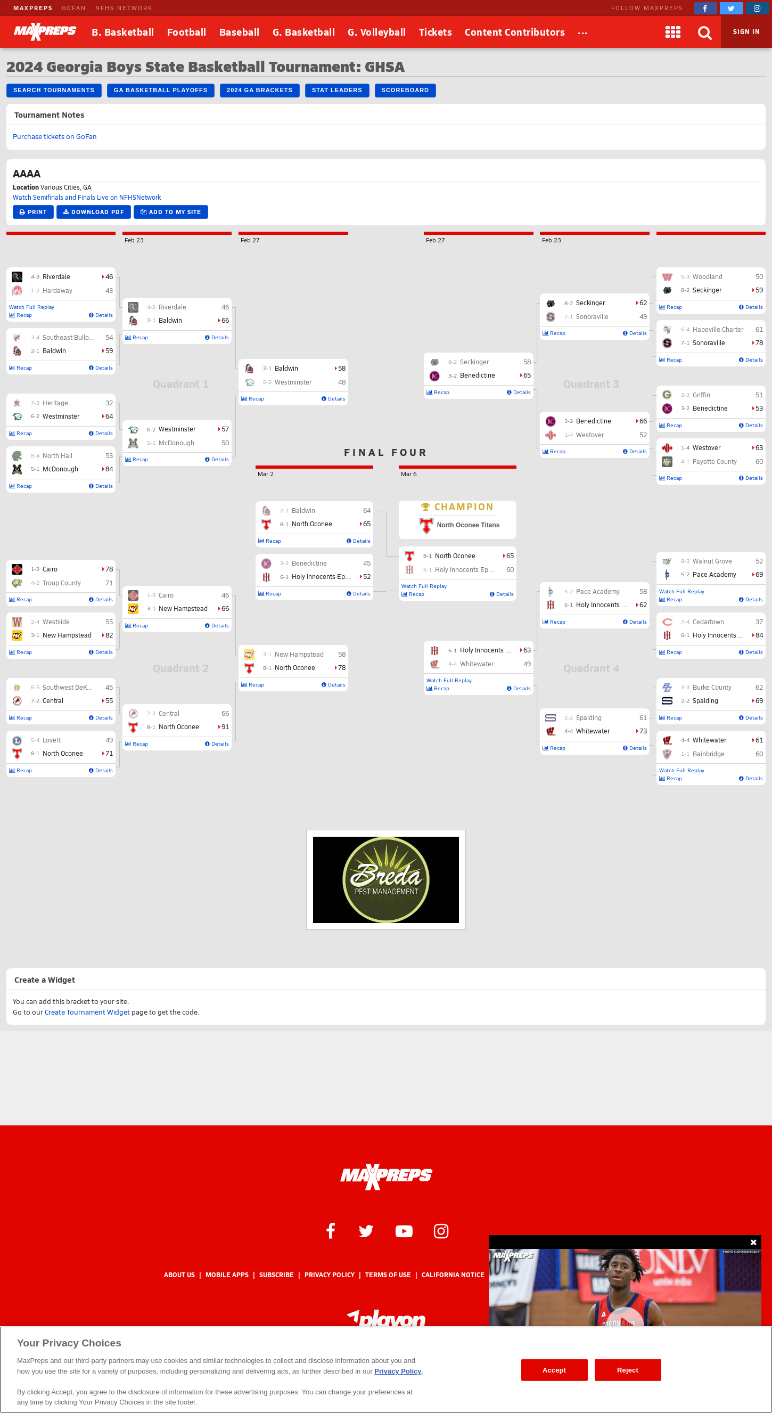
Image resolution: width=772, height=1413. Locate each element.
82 (109, 635)
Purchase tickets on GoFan (55, 136)
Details (101, 314)
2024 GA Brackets (260, 90)
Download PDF (93, 212)
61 (759, 329)
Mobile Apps (227, 1274)
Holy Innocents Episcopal (730, 635)
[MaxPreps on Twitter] (731, 8)
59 (109, 350)
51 (759, 394)
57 (225, 428)
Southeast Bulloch (69, 337)
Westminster (61, 416)
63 (759, 447)
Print (33, 212)
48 (342, 382)
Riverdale (56, 276)
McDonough (60, 468)
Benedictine (710, 408)
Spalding (705, 700)
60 (759, 461)
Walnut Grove (712, 561)
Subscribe (276, 1274)
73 (643, 730)
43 (109, 290)
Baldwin (54, 350)
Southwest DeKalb (69, 687)
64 (109, 416)
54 (109, 337)
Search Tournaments (54, 90)
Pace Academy (714, 574)
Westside (56, 621)
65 (527, 375)
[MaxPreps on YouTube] (404, 1230)
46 (109, 276)
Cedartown (708, 621)
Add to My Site (171, 212)
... (583, 30)
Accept (554, 1370)
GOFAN (74, 8)
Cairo (50, 569)
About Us (179, 1274)
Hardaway (57, 290)
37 (759, 621)
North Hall (57, 455)
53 (109, 455)
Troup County (62, 582)
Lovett (52, 740)
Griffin (701, 394)
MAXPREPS (33, 8)
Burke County (712, 687)
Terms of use (388, 1274)
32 (109, 402)
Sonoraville (709, 342)
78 (109, 569)
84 (109, 468)
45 (109, 687)
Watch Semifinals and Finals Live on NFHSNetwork (87, 197)
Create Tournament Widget (87, 1012)
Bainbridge (709, 753)
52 (759, 561)
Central (53, 700)
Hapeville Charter (718, 329)
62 (759, 687)
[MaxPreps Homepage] (386, 1177)
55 (109, 621)
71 (109, 582)
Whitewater (709, 740)
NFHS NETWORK (124, 8)
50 (225, 442)
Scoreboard (405, 90)
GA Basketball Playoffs (161, 90)
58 (342, 368)
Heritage (55, 402)
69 (759, 574)
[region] (386, 1369)
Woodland (707, 276)
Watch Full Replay (31, 307)
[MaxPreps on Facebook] (705, 8)
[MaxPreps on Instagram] (757, 8)
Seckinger (707, 289)
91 (225, 726)
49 (109, 740)
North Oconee (63, 753)
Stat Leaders (337, 90)
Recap (20, 314)
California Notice (453, 1274)
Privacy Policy (330, 1274)
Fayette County (715, 461)
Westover (706, 447)
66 (225, 320)
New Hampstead (67, 635)
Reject (627, 1370)
